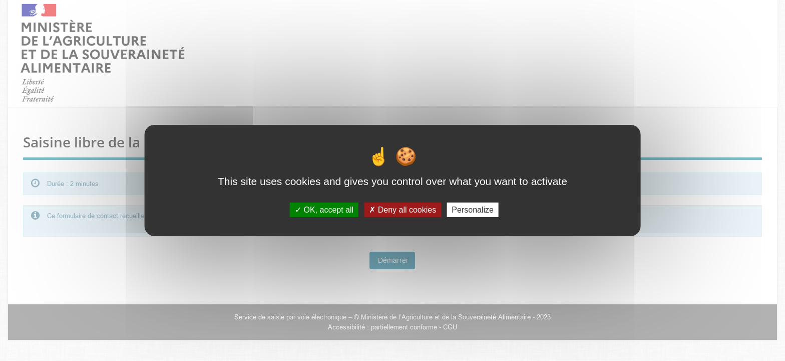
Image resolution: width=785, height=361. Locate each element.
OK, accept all (324, 210)
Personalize (473, 210)
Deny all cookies (402, 210)
